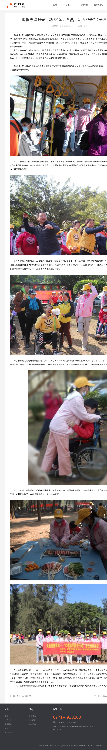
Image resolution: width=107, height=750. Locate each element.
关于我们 (69, 5)
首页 (55, 5)
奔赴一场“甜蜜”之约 (24, 696)
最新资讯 (84, 5)
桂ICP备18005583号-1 (79, 746)
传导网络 (99, 746)
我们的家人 (99, 5)
